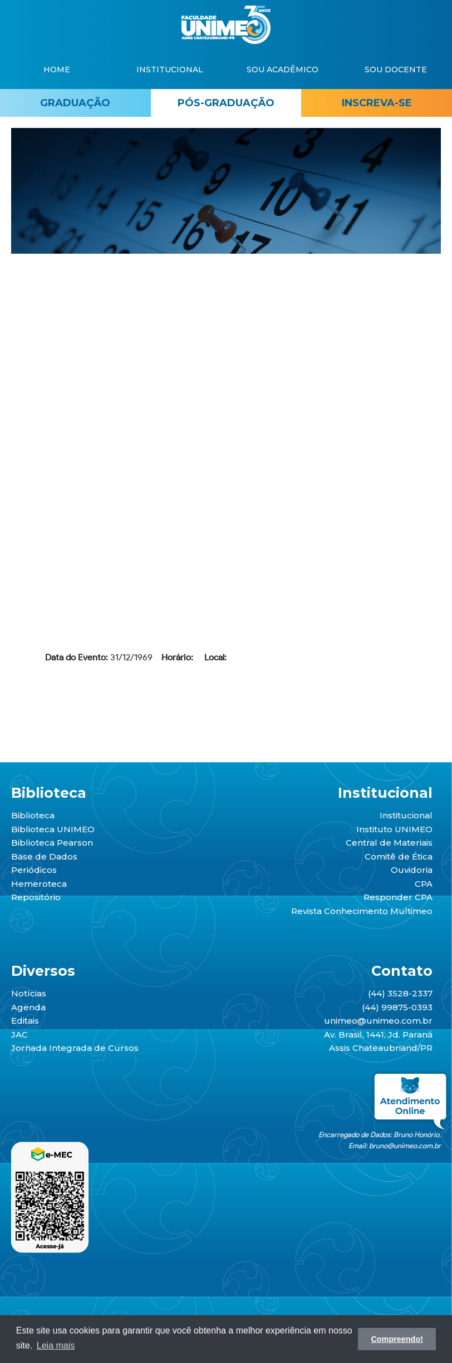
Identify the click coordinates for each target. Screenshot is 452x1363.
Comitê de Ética (399, 856)
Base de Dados (44, 856)
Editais (25, 1020)
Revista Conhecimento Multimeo (362, 911)
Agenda (28, 1007)
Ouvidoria (412, 870)
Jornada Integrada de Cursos (75, 1048)
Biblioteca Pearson (52, 842)
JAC (19, 1034)
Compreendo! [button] (397, 1339)
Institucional (406, 815)
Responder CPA (398, 897)
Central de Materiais (389, 842)
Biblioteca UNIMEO (53, 829)
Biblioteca (33, 815)
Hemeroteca (39, 883)
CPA (424, 883)
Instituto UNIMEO (394, 829)
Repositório (36, 897)
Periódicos (34, 870)
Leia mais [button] (56, 1345)
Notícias (28, 993)
